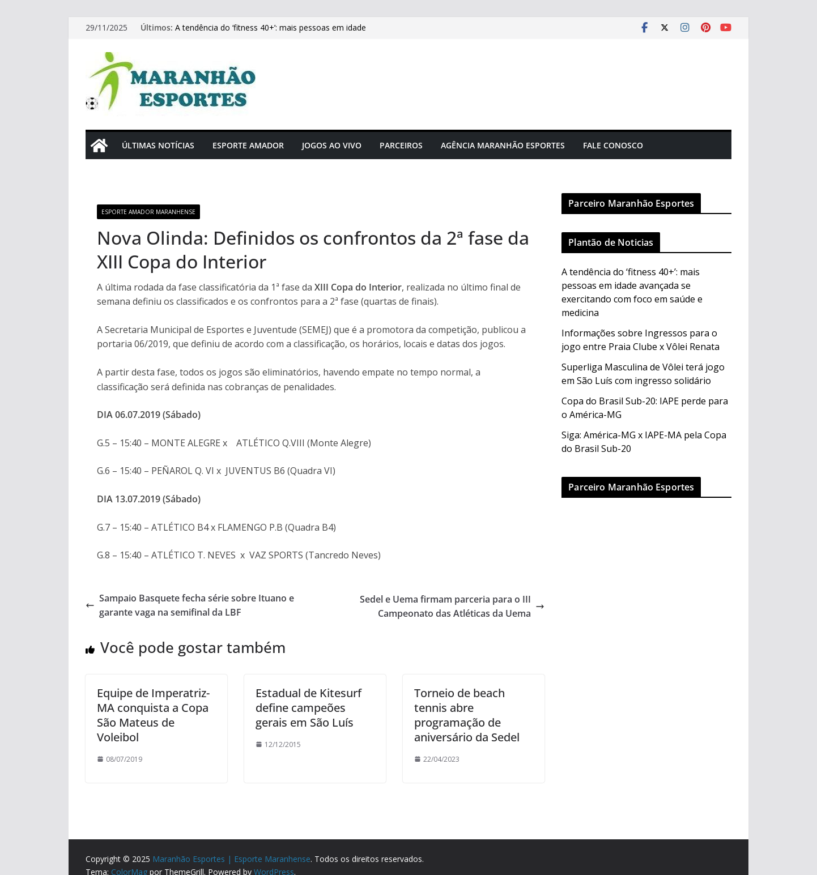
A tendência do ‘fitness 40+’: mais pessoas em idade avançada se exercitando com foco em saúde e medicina (280, 33)
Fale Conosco (613, 145)
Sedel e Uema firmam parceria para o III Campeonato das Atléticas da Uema (452, 606)
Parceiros (401, 145)
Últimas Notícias (158, 145)
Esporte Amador (248, 145)
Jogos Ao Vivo (331, 145)
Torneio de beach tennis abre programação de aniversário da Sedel (467, 715)
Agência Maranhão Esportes (503, 145)
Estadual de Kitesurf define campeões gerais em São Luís (308, 707)
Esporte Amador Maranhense (148, 212)
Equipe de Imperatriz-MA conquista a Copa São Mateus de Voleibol (153, 715)
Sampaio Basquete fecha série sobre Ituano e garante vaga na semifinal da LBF (190, 605)
